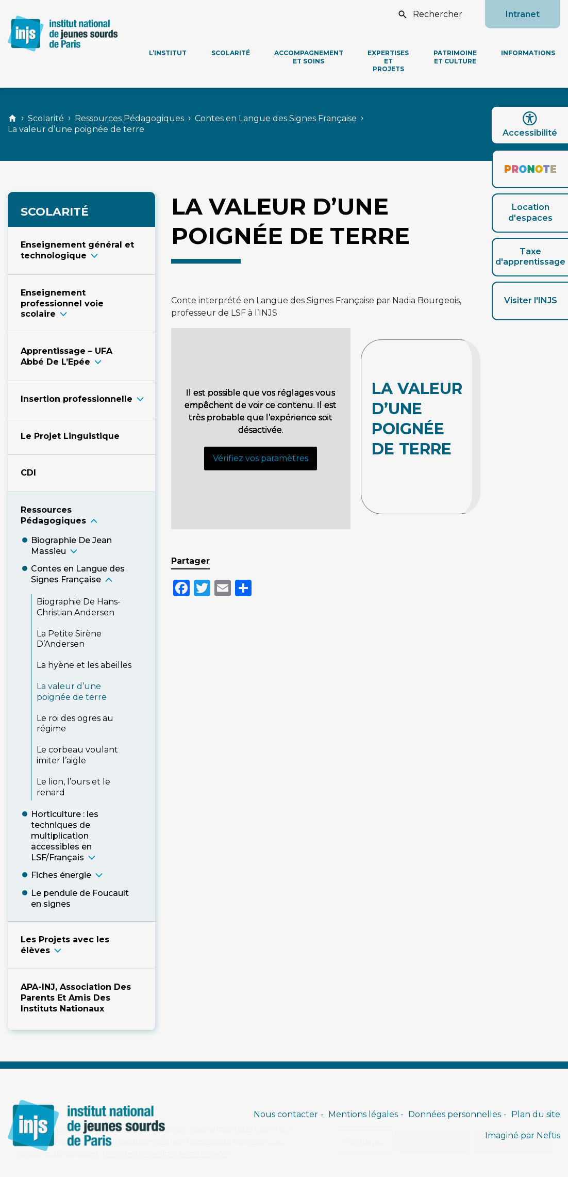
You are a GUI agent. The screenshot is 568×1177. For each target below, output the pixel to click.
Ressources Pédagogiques (129, 118)
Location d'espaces (530, 212)
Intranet (523, 14)
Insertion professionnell (76, 399)
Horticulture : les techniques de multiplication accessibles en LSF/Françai (64, 835)
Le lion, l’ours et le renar (73, 787)
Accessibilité (530, 124)
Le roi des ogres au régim (75, 723)
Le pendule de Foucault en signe (80, 898)
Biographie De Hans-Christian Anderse (79, 607)
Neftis (548, 1135)
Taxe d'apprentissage (530, 257)
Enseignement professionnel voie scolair (62, 303)
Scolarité (230, 53)
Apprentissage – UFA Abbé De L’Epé (66, 356)
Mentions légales (363, 1114)
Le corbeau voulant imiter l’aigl (77, 755)
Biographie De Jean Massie (71, 545)
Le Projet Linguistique (70, 436)
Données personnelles (454, 1114)
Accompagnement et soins (308, 57)
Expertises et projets (388, 61)
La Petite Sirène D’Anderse (69, 639)
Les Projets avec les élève (65, 945)
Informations (528, 53)
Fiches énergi (61, 875)
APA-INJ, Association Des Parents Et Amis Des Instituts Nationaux (76, 997)
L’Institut (168, 53)
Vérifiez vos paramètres (260, 458)
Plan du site (535, 1114)
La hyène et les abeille (84, 665)
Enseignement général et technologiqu (77, 250)
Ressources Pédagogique (53, 515)
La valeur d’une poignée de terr (72, 691)
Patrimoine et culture (455, 57)
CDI (28, 473)
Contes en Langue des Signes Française (276, 118)
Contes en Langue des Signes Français (78, 574)
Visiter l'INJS (530, 300)
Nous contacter (286, 1114)
